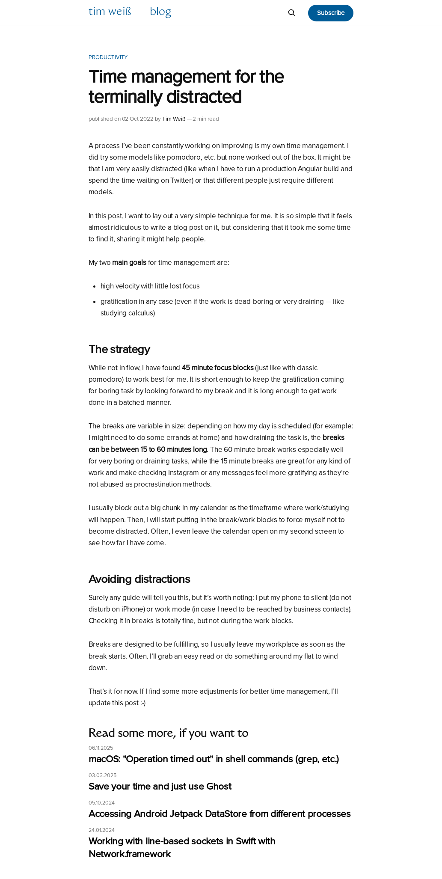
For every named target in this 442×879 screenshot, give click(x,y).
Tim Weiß (110, 13)
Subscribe (330, 13)
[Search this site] (292, 13)
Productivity (108, 57)
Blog (160, 12)
